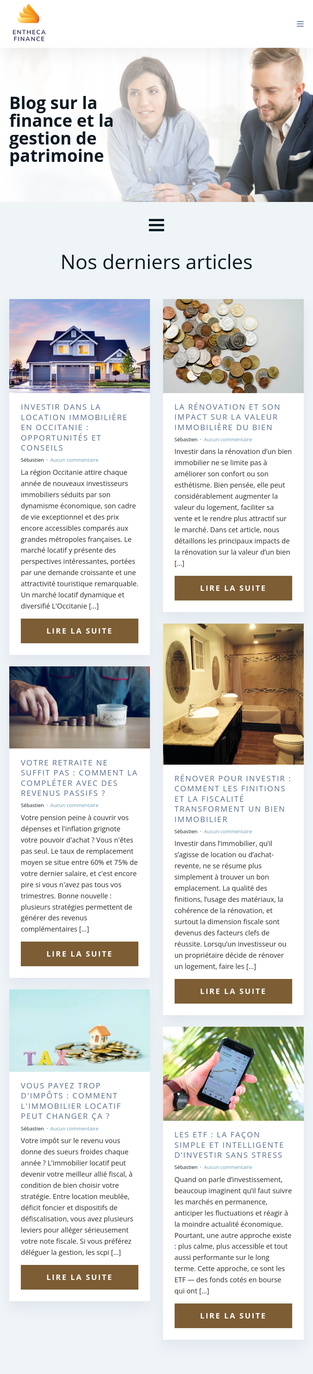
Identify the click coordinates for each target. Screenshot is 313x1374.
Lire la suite (80, 631)
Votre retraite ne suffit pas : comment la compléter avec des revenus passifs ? (79, 778)
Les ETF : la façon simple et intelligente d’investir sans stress (230, 1144)
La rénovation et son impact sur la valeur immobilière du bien (228, 417)
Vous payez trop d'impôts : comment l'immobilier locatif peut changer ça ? (71, 1101)
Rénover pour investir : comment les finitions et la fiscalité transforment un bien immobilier (233, 798)
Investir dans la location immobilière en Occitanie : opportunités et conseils (74, 427)
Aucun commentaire (74, 459)
